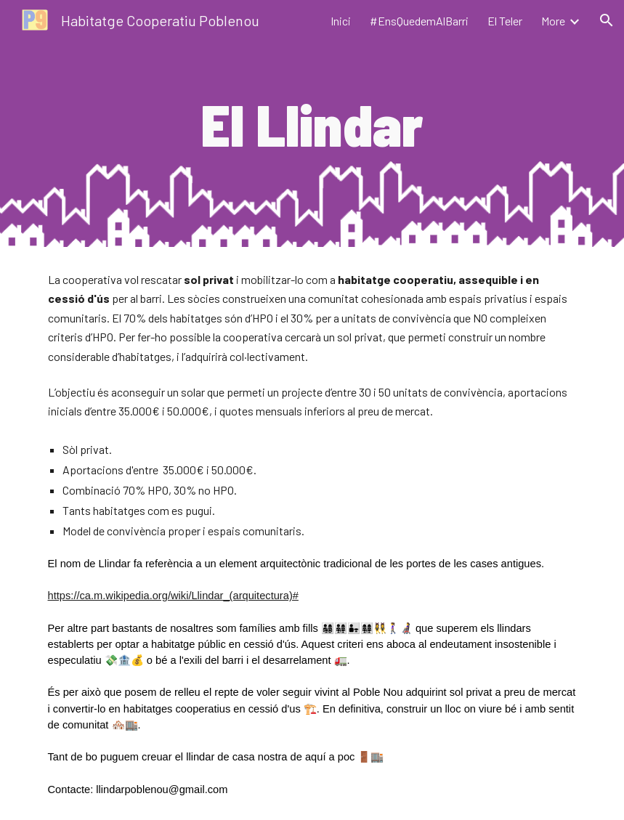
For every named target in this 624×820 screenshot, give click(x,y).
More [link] (553, 21)
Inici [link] (341, 21)
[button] (606, 20)
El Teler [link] (504, 21)
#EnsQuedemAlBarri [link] (419, 21)
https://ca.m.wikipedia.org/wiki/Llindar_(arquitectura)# (173, 595)
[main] (312, 123)
